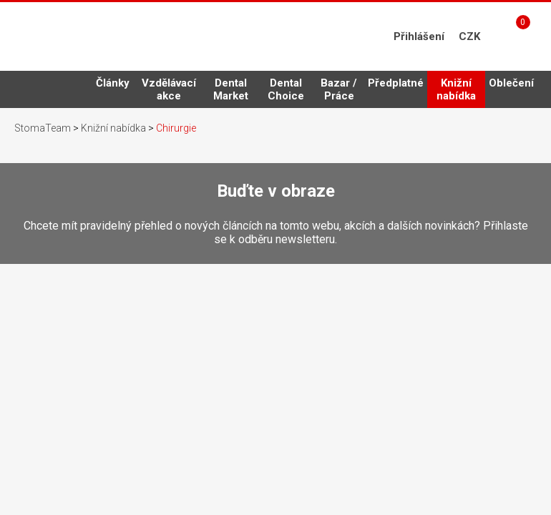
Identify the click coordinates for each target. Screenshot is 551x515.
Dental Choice (286, 89)
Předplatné (396, 83)
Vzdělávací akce (169, 89)
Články (113, 83)
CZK (469, 36)
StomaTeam (42, 128)
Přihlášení (419, 36)
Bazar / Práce (339, 89)
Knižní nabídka (456, 92)
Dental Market (230, 89)
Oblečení (511, 83)
